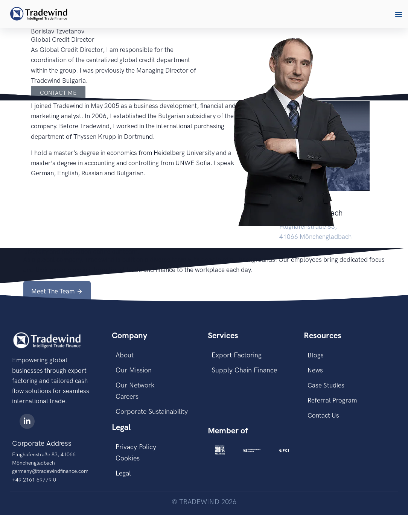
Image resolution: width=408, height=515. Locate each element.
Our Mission (134, 370)
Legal (123, 473)
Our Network (135, 385)
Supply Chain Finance (244, 370)
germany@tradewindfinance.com (50, 471)
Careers (127, 396)
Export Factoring (237, 355)
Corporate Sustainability (152, 411)
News (315, 370)
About (125, 355)
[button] (399, 14)
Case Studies (326, 385)
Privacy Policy (136, 447)
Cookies (128, 458)
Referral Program (332, 400)
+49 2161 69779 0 (34, 480)
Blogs (316, 355)
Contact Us (323, 415)
